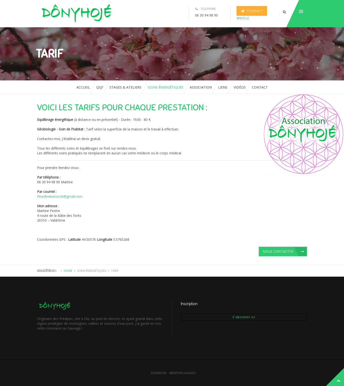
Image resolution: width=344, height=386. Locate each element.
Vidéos (240, 87)
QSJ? (99, 87)
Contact (260, 87)
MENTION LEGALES (182, 373)
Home (68, 271)
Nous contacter (278, 251)
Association (201, 87)
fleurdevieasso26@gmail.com (59, 196)
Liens (222, 87)
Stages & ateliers (125, 87)
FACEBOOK (159, 373)
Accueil (83, 87)
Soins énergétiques (165, 87)
